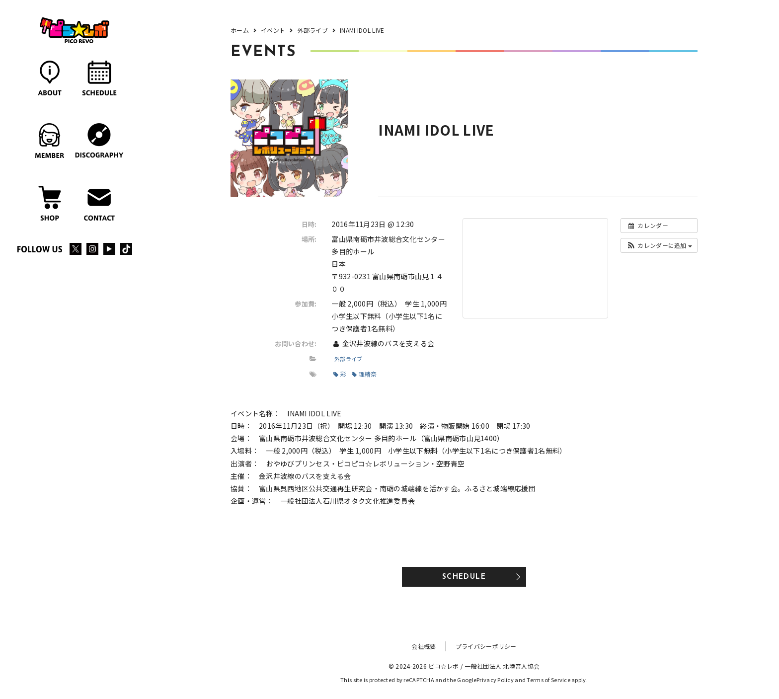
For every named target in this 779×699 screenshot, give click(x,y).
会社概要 (423, 646)
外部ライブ (348, 359)
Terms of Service (548, 680)
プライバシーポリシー (486, 646)
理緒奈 (364, 374)
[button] (659, 245)
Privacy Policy (495, 680)
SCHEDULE (464, 577)
